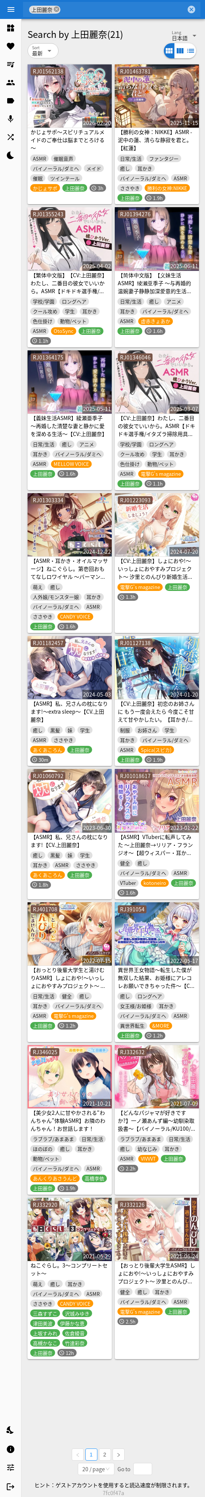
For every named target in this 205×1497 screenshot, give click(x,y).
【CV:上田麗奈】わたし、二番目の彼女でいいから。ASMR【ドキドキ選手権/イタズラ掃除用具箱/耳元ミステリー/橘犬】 (156, 429)
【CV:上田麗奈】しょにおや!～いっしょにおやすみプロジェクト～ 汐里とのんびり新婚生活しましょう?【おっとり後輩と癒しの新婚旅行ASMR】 (156, 576)
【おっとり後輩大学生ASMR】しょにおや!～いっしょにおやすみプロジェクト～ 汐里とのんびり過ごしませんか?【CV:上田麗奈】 (156, 1281)
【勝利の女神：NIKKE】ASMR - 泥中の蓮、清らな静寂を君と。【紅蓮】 (155, 140)
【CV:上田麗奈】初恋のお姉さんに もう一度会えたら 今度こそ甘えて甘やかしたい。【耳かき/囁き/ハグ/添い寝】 (156, 715)
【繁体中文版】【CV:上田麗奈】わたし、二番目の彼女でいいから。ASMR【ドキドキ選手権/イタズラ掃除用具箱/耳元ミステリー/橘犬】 (69, 291)
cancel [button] (56, 9)
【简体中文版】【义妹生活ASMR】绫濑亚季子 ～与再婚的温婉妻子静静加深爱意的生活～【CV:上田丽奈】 (155, 287)
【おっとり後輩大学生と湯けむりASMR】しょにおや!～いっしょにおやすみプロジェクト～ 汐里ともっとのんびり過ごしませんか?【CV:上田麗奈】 (68, 985)
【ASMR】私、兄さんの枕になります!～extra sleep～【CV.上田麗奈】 (69, 711)
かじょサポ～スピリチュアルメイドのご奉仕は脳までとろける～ (68, 140)
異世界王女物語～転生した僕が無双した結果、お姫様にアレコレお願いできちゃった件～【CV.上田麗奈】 (156, 981)
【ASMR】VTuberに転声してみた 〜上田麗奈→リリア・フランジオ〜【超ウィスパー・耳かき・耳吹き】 (155, 848)
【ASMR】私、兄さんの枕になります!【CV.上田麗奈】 (69, 841)
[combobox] (123, 9)
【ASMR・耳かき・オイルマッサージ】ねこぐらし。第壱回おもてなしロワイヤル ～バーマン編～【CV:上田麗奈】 (69, 572)
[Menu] (11, 9)
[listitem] (10, 28)
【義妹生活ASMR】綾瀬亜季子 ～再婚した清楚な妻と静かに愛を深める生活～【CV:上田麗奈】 (69, 426)
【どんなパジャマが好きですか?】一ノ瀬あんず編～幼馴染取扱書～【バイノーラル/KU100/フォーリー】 (157, 1124)
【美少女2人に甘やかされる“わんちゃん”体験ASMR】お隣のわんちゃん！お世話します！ (68, 1120)
